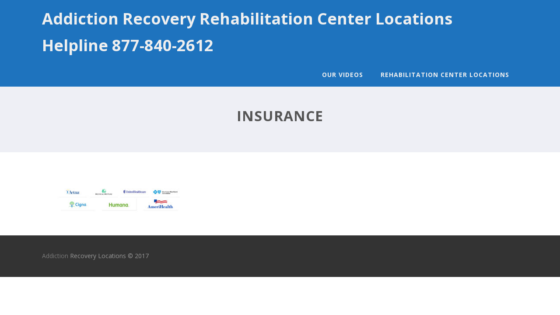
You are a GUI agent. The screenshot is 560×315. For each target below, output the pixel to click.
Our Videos (342, 74)
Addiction (55, 256)
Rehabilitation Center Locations (445, 74)
